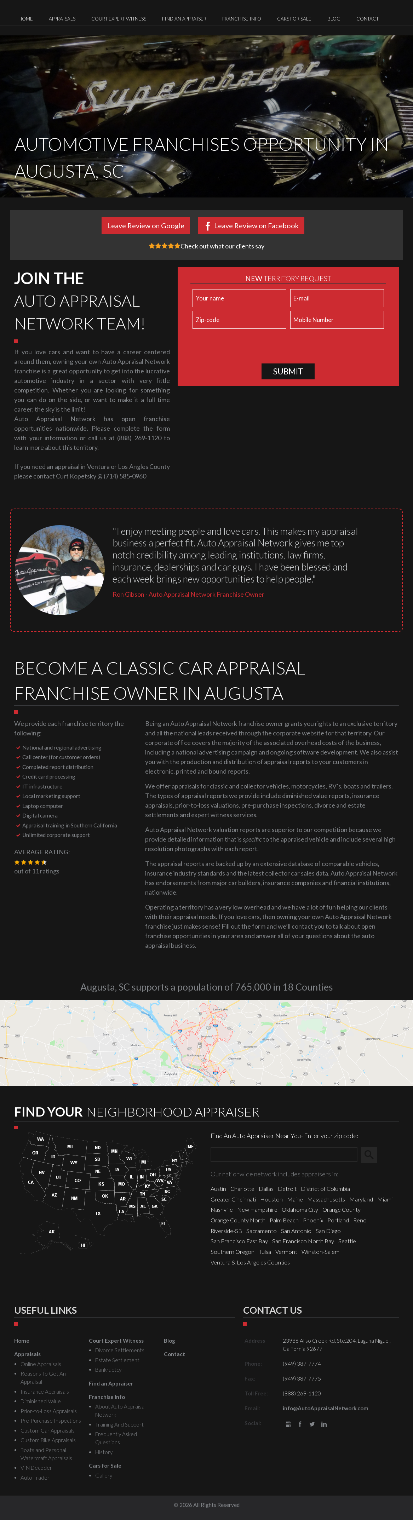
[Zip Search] (284, 1155)
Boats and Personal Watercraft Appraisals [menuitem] (46, 1454)
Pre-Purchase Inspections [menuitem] (51, 1420)
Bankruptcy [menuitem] (108, 1369)
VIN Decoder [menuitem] (36, 1467)
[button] (17, 862)
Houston (271, 1199)
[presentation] (244, 348)
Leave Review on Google (145, 225)
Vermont (286, 1251)
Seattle (347, 1241)
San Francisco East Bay (239, 1241)
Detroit (287, 1188)
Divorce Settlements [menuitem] (119, 1350)
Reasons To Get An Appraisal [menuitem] (43, 1377)
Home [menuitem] (25, 19)
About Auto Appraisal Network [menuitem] (120, 1410)
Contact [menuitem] (367, 19)
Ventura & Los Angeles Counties (250, 1262)
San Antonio (296, 1230)
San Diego (328, 1230)
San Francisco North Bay (303, 1241)
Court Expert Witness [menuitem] (118, 19)
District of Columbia (325, 1188)
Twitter (311, 1424)
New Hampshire (257, 1209)
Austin (218, 1188)
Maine (295, 1199)
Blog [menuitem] (333, 19)
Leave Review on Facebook (256, 225)
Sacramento (261, 1230)
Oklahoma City (300, 1209)
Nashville (222, 1209)
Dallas (266, 1188)
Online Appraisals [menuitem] (41, 1364)
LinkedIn (324, 1424)
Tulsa (265, 1251)
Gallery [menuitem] (103, 1475)
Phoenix (313, 1220)
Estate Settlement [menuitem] (117, 1360)
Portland (338, 1220)
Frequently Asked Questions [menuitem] (116, 1438)
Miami (384, 1199)
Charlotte (242, 1188)
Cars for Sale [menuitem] (294, 19)
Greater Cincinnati (233, 1199)
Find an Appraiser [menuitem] (184, 19)
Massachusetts (326, 1199)
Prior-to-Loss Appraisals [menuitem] (49, 1411)
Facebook (300, 1424)
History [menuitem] (104, 1452)
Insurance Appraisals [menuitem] (45, 1391)
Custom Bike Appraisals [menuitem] (48, 1440)
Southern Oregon (232, 1251)
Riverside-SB (226, 1230)
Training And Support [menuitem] (119, 1424)
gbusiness (288, 1424)
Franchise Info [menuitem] (241, 19)
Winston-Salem (320, 1251)
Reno (360, 1220)
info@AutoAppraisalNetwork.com (325, 1408)
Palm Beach (284, 1220)
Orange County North (238, 1220)
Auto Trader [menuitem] (35, 1477)
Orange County (341, 1209)
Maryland (361, 1199)
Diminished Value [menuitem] (41, 1401)
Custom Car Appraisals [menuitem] (48, 1430)
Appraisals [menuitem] (62, 19)
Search (372, 1155)
